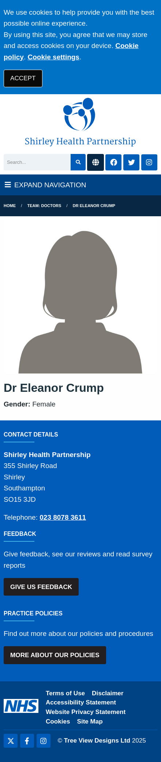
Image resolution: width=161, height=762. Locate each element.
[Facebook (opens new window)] (27, 741)
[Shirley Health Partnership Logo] (80, 122)
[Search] (37, 162)
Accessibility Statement (81, 702)
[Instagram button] (149, 162)
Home (10, 205)
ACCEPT (22, 78)
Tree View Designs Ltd (97, 740)
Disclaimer (107, 693)
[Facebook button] (113, 162)
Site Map (90, 721)
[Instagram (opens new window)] (43, 741)
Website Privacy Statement (86, 711)
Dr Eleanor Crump (94, 205)
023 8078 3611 (63, 517)
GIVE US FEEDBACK (41, 587)
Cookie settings (53, 57)
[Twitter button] (131, 162)
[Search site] (78, 162)
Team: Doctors (44, 205)
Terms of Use (65, 693)
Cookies (58, 721)
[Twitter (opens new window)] (11, 741)
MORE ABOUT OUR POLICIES (54, 655)
